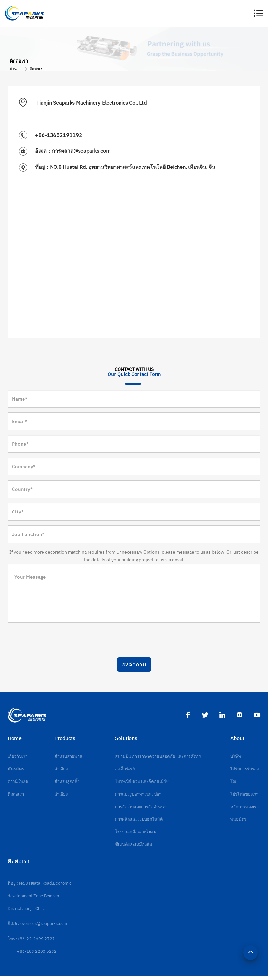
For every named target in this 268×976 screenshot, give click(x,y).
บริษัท (235, 756)
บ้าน (13, 68)
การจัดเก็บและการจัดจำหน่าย (142, 806)
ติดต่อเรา (37, 68)
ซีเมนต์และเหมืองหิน (133, 844)
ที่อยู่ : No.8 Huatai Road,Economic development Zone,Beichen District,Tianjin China (40, 895)
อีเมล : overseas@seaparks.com (37, 923)
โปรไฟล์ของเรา (244, 794)
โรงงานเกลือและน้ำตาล (136, 832)
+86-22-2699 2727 (36, 938)
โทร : (12, 938)
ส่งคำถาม (134, 664)
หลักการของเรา (244, 806)
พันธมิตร (16, 769)
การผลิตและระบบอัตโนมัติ (139, 819)
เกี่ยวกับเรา (17, 756)
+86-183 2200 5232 (37, 951)
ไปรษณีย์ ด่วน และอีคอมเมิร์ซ (142, 781)
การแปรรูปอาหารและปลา (138, 794)
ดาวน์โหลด (18, 781)
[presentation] (57, 640)
